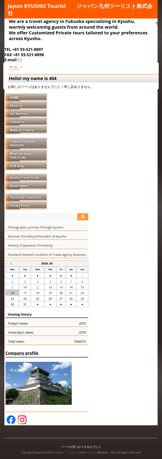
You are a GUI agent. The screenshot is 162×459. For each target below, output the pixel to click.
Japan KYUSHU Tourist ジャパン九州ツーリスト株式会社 (80, 9)
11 (37, 287)
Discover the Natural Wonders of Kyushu (37, 236)
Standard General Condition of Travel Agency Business (47, 255)
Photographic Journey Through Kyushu (35, 227)
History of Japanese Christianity (30, 245)
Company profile (22, 353)
